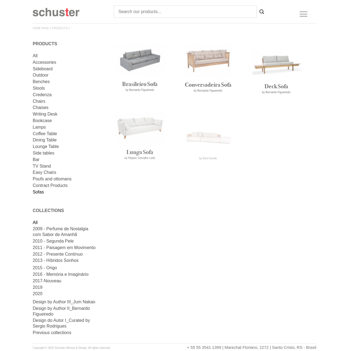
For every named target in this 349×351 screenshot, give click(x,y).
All (35, 55)
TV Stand (42, 166)
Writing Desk (45, 114)
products (59, 28)
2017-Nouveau (47, 281)
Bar (36, 159)
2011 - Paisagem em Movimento (64, 247)
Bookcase (42, 120)
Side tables (43, 153)
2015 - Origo (45, 267)
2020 (38, 293)
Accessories (44, 62)
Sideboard (43, 68)
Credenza (42, 94)
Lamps (39, 127)
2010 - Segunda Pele (53, 241)
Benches (41, 81)
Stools (39, 88)
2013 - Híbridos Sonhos (56, 260)
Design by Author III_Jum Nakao (64, 301)
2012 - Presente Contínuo (58, 254)
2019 (38, 287)
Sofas (38, 192)
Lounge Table (46, 146)
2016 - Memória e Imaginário (61, 274)
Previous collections (52, 332)
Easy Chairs (44, 172)
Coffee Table (45, 133)
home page (41, 28)
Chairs (39, 101)
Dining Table (45, 140)
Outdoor (41, 75)
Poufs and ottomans (52, 179)
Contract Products (50, 185)
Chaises (41, 107)
